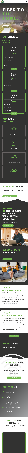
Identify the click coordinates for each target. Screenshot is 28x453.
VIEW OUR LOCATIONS (8, 225)
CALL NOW (14, 68)
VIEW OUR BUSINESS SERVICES (10, 196)
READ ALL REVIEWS (14, 335)
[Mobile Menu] (26, 1)
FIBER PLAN (6, 26)
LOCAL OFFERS (7, 23)
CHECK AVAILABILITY (18, 23)
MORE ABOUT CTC (7, 259)
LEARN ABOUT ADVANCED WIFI (14, 377)
